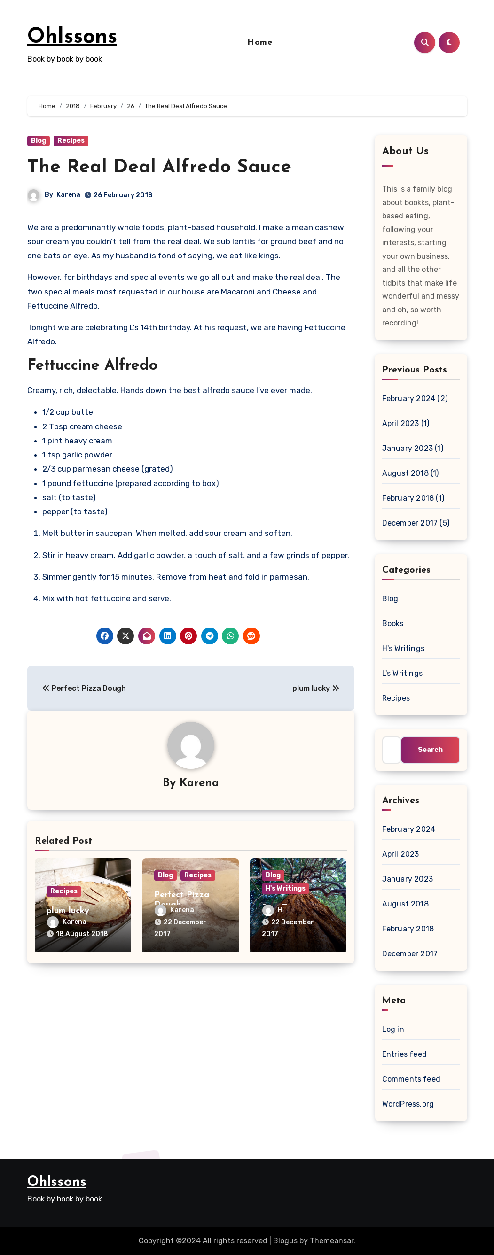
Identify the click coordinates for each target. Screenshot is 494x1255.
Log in (393, 1029)
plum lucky (315, 688)
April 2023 (400, 423)
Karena (68, 195)
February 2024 (409, 398)
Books (393, 623)
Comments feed (411, 1079)
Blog (38, 141)
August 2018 (405, 473)
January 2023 (407, 448)
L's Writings (402, 673)
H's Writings (286, 888)
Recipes (71, 141)
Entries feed (404, 1054)
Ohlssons (72, 37)
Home (259, 42)
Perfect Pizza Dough (84, 688)
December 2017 (410, 523)
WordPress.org (408, 1104)
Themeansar (331, 1240)
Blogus (285, 1240)
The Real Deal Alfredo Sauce (159, 167)
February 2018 (408, 498)
